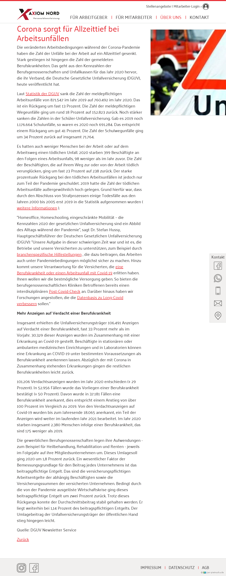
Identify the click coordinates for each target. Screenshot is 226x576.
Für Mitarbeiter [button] (134, 17)
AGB (205, 567)
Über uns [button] (170, 17)
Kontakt (199, 17)
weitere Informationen (37, 207)
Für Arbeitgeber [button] (88, 17)
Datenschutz (182, 567)
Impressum (151, 567)
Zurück (23, 539)
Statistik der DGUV (42, 93)
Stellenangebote (158, 6)
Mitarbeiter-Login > (191, 6)
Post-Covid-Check (64, 291)
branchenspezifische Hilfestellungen (49, 254)
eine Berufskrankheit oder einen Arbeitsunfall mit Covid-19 (70, 269)
